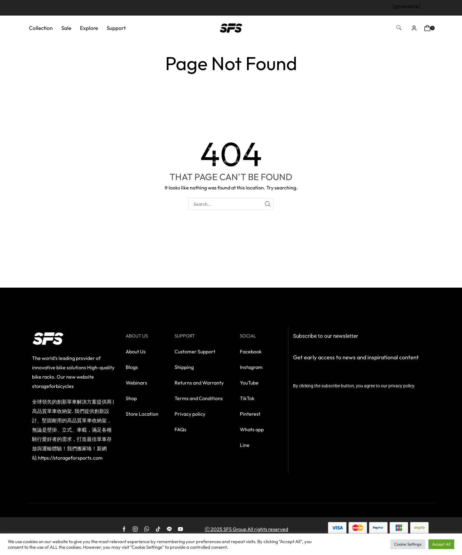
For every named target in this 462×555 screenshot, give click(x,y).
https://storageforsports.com (70, 458)
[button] (399, 28)
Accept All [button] (441, 544)
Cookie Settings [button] (408, 544)
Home (216, 46)
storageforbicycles (53, 386)
